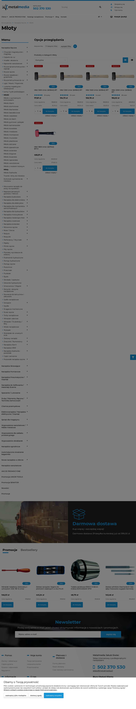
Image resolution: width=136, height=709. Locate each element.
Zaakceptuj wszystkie (54, 695)
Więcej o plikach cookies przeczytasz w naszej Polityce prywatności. (30, 690)
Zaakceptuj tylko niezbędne (15, 695)
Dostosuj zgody (36, 695)
